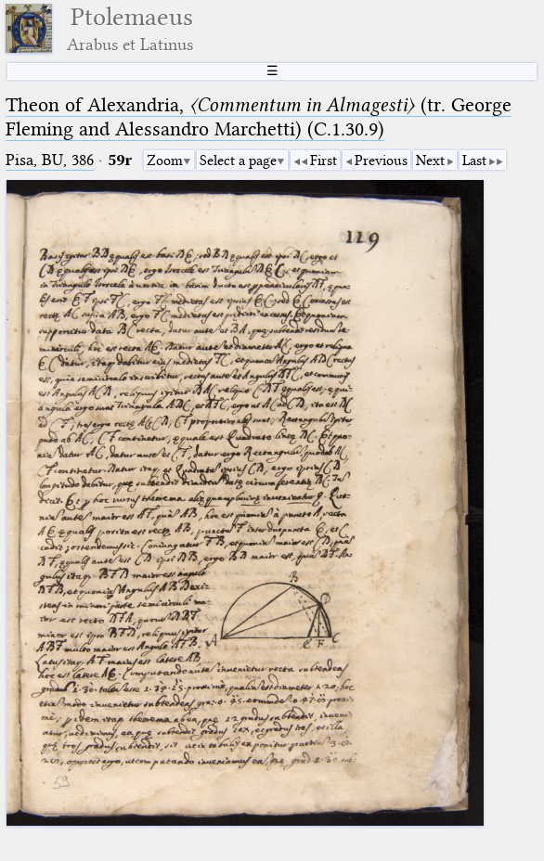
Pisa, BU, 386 (50, 160)
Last (474, 160)
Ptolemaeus (130, 28)
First (323, 160)
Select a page (238, 160)
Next (430, 160)
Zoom (165, 160)
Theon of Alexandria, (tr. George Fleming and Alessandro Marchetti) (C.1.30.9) (259, 117)
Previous (381, 160)
